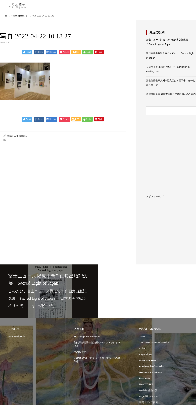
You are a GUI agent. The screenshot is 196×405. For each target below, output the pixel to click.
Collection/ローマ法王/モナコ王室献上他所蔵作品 (97, 360)
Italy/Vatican (145, 354)
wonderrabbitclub (17, 336)
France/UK (144, 378)
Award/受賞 (80, 352)
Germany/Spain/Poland (151, 372)
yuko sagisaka (20, 136)
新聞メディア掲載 (148, 402)
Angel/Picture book (149, 396)
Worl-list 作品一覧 (148, 390)
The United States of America (154, 342)
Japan (142, 336)
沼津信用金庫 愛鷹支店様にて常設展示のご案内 (171, 94)
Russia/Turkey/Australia (151, 366)
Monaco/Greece (147, 360)
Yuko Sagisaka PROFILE (87, 336)
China (142, 348)
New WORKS (146, 384)
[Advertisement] (171, 218)
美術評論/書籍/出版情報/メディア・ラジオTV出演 (97, 344)
